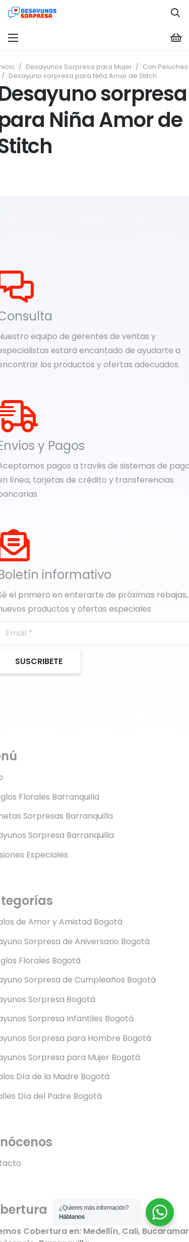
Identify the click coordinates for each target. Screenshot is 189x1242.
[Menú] (13, 37)
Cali (130, 1231)
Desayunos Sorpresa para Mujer (79, 66)
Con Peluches (165, 66)
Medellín (100, 1231)
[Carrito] (176, 37)
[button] (175, 12)
